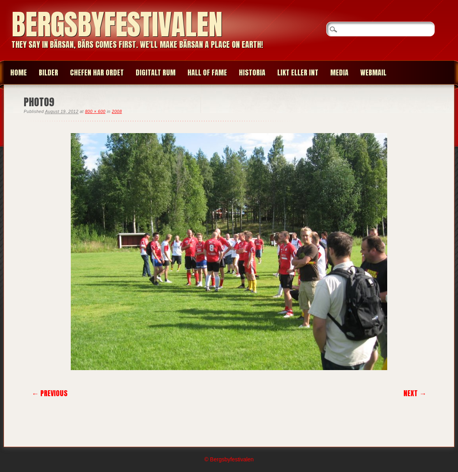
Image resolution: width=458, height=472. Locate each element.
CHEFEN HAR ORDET (97, 72)
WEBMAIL (373, 72)
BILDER (48, 72)
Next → (414, 393)
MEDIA (339, 72)
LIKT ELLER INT (297, 72)
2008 (117, 111)
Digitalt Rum (156, 72)
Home (18, 72)
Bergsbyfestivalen (117, 24)
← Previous (50, 393)
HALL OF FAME (207, 72)
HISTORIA (252, 72)
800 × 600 (95, 111)
